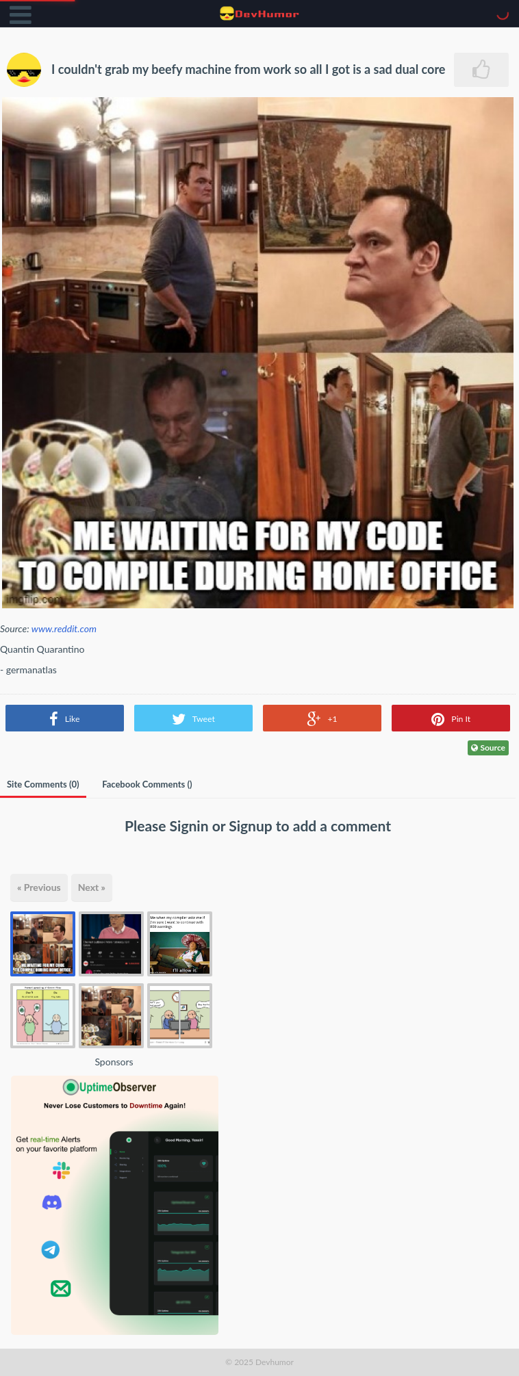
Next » (91, 887)
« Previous (39, 887)
